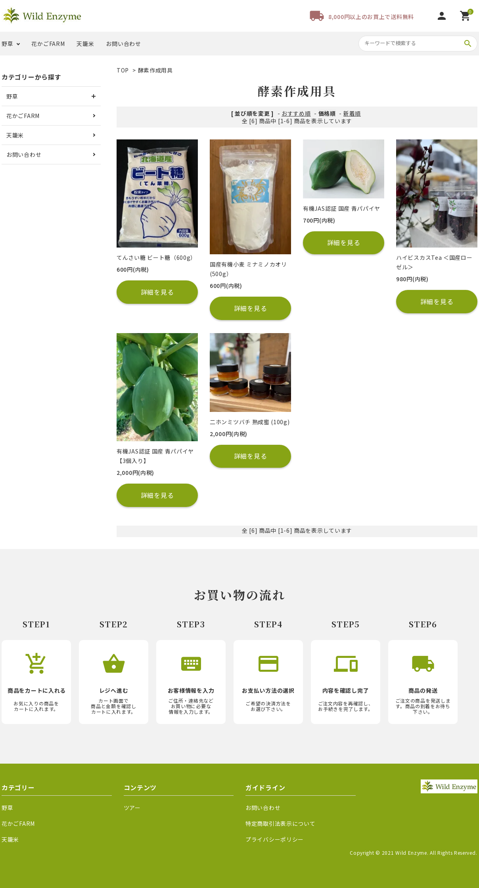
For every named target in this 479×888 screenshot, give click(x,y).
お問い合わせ (123, 44)
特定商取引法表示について (280, 825)
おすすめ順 (296, 113)
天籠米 (85, 44)
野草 (7, 44)
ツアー (132, 809)
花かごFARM (48, 44)
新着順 (352, 113)
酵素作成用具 (155, 70)
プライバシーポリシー (274, 840)
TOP (123, 70)
